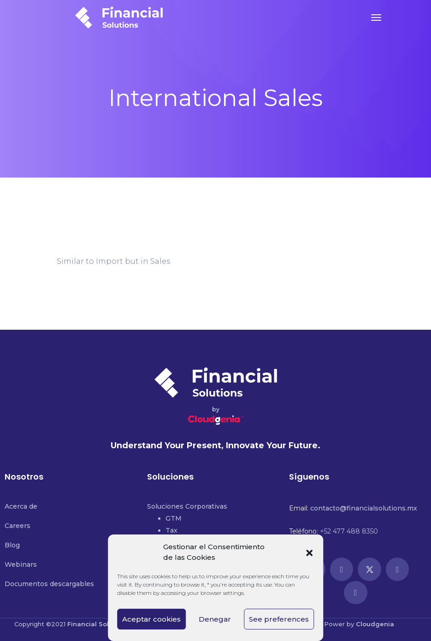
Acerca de (21, 506)
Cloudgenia (375, 624)
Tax (171, 530)
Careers (17, 526)
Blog (12, 545)
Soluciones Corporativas (187, 506)
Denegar (215, 619)
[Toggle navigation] (376, 17)
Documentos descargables (49, 584)
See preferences (279, 619)
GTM (173, 518)
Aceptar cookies (151, 619)
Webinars (21, 564)
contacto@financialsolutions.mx (363, 508)
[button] (309, 552)
